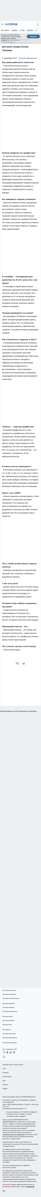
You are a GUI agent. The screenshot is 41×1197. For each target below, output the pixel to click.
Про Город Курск (8, 1016)
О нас (4, 1068)
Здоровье (30, 30)
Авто (4, 1080)
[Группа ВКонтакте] (4, 1052)
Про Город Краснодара (10, 1042)
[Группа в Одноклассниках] (7, 1052)
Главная (5, 1088)
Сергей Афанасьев (28, 58)
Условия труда (7, 1076)
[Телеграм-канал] (10, 1052)
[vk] (17, 663)
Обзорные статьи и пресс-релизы (13, 1064)
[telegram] (24, 663)
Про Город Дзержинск (9, 990)
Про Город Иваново (9, 1007)
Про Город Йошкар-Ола (10, 1011)
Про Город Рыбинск (9, 1020)
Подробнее (6, 1162)
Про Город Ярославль (9, 1033)
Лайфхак (15, 30)
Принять (33, 36)
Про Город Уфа (7, 1024)
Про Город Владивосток (10, 1037)
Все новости (5, 30)
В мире (22, 30)
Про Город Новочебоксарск (11, 998)
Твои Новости (7, 1029)
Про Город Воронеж (9, 1003)
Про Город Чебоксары (9, 994)
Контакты (6, 1072)
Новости (5, 1084)
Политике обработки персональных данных (10, 41)
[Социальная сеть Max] (4, 1057)
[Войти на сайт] (38, 24)
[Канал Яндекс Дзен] (14, 1052)
